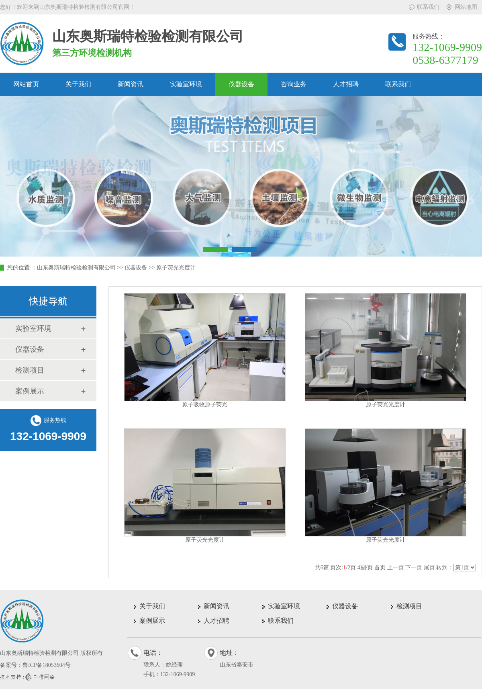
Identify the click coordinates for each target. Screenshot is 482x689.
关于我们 (78, 84)
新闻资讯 (130, 84)
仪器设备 (241, 84)
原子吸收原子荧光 (204, 405)
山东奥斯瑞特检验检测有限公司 (76, 268)
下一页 (413, 568)
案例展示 (29, 391)
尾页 (429, 568)
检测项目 (29, 370)
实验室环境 (186, 84)
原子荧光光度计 (176, 268)
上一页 (395, 568)
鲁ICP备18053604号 (46, 665)
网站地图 (466, 7)
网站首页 (26, 84)
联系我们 (428, 7)
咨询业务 (293, 84)
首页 (380, 568)
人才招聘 (346, 84)
